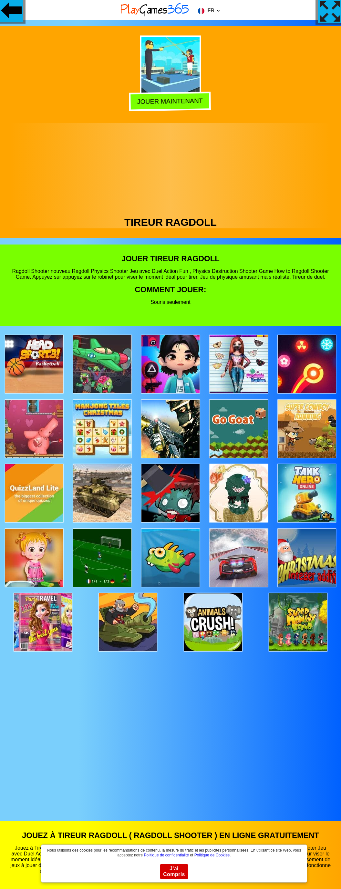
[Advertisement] (170, 168)
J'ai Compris (174, 871)
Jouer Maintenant (171, 101)
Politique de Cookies (212, 855)
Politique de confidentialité (166, 855)
